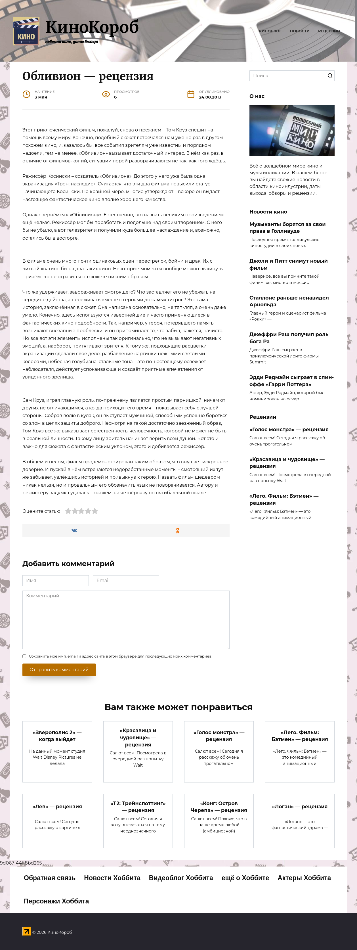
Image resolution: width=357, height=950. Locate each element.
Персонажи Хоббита (56, 901)
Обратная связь (49, 878)
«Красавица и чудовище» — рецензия (137, 737)
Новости (300, 31)
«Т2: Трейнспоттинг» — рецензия (138, 806)
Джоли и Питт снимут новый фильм (288, 264)
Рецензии (329, 31)
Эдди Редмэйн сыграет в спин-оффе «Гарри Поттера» (291, 380)
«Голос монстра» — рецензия (289, 429)
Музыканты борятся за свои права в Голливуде (287, 227)
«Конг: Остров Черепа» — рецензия (218, 806)
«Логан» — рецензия (300, 806)
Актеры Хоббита (304, 878)
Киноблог (270, 31)
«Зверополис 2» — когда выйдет (57, 735)
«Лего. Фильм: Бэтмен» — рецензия (283, 499)
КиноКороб (92, 27)
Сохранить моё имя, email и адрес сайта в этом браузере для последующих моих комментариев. (120, 656)
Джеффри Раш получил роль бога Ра (289, 337)
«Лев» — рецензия (57, 806)
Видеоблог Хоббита (181, 878)
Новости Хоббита (112, 878)
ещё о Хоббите (245, 878)
